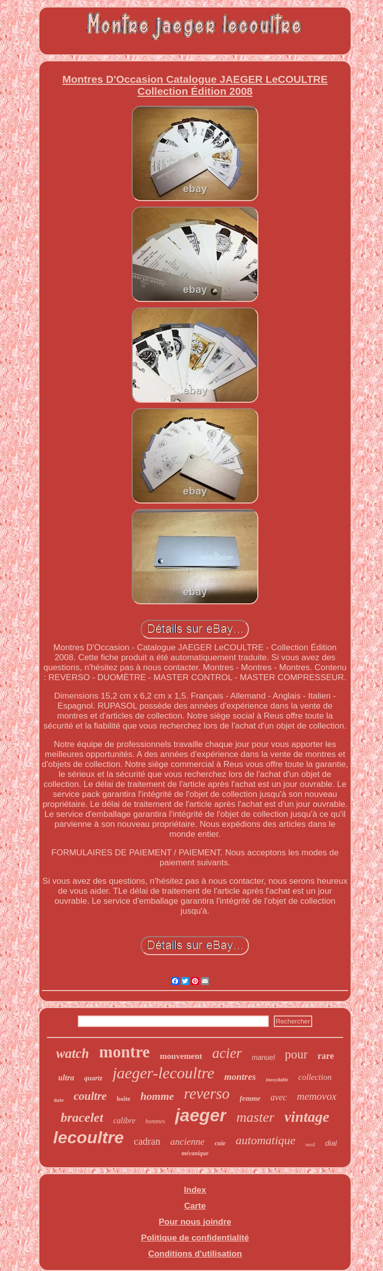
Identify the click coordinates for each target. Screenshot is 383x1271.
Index (195, 1190)
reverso (207, 1093)
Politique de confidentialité (195, 1238)
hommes (155, 1121)
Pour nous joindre (195, 1222)
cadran (147, 1141)
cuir (219, 1143)
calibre (124, 1120)
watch (72, 1053)
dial (331, 1143)
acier (227, 1053)
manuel (263, 1057)
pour (296, 1054)
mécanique (195, 1153)
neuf (311, 1144)
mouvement (181, 1056)
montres (240, 1076)
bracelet (82, 1117)
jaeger (200, 1115)
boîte (123, 1098)
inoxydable (277, 1079)
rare (326, 1056)
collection (315, 1077)
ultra (66, 1077)
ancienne (188, 1141)
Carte (194, 1206)
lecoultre (88, 1137)
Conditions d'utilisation (195, 1254)
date (58, 1100)
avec (278, 1097)
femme (250, 1098)
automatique (266, 1140)
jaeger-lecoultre (163, 1073)
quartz (93, 1078)
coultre (90, 1096)
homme (157, 1096)
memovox (316, 1096)
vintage (306, 1116)
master (255, 1117)
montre (124, 1052)
